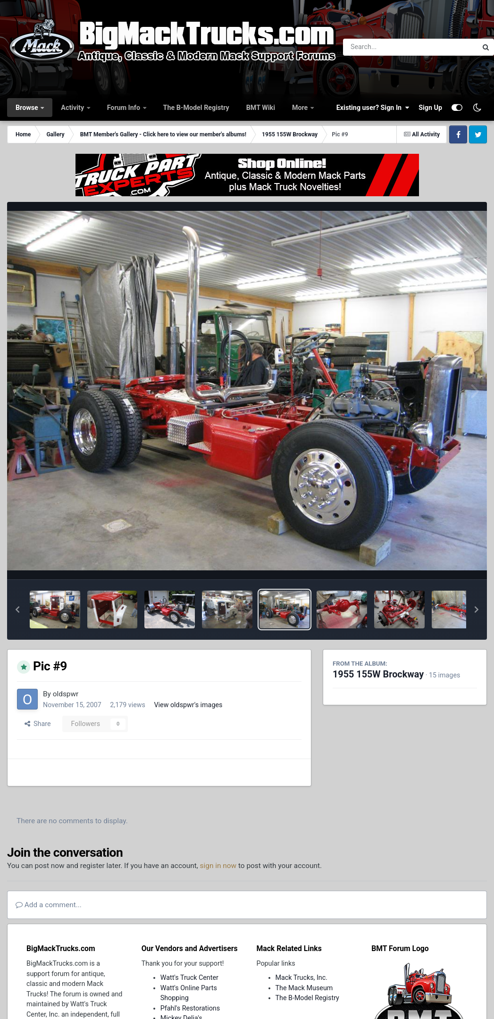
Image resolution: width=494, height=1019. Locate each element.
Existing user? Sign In (372, 107)
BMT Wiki (260, 107)
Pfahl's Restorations (190, 1008)
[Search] (384, 47)
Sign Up (430, 107)
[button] (17, 609)
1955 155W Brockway (378, 674)
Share (38, 723)
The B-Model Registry (196, 107)
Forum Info (124, 107)
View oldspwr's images (188, 705)
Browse (28, 107)
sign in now (218, 865)
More (301, 107)
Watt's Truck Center (189, 977)
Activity (73, 107)
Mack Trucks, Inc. (302, 977)
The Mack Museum (304, 988)
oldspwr (66, 694)
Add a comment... (49, 905)
